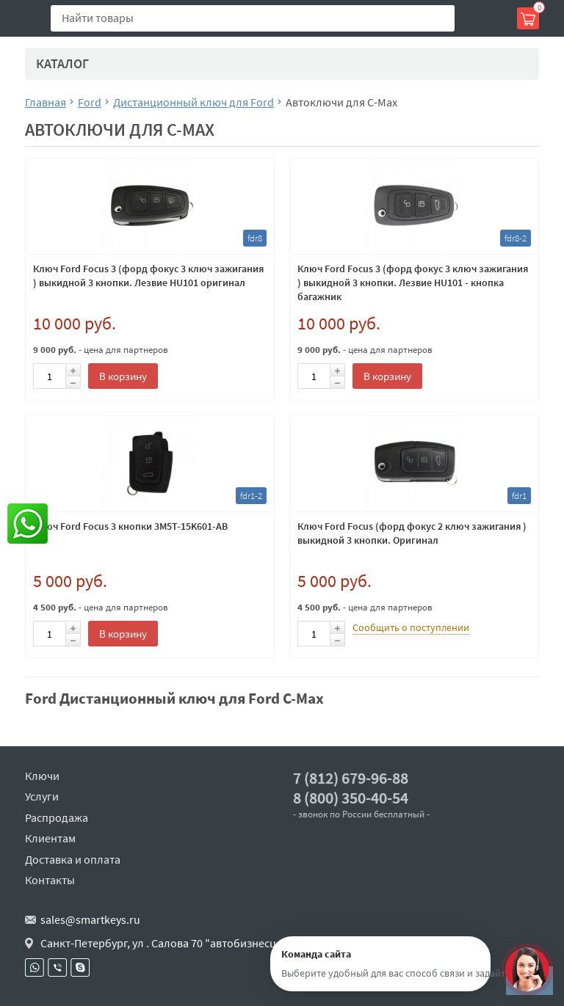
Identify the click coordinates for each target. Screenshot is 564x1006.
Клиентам (50, 838)
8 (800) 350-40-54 (350, 798)
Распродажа (56, 817)
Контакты (50, 879)
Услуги (42, 796)
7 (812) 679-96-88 (350, 778)
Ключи (42, 775)
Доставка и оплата (72, 859)
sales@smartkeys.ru (90, 919)
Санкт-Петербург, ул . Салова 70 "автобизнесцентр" (173, 943)
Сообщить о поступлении (410, 627)
